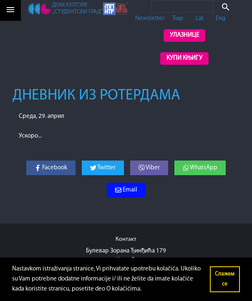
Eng (220, 18)
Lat (200, 18)
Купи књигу (184, 58)
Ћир (178, 18)
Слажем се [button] (224, 279)
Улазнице (184, 35)
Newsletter (149, 18)
